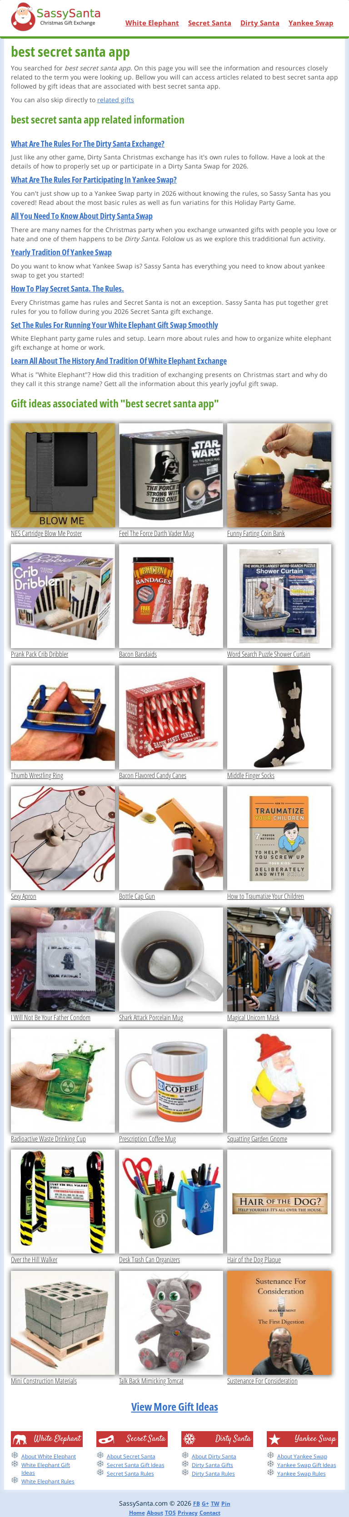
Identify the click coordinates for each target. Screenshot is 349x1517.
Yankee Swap (311, 22)
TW (215, 1503)
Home (137, 1513)
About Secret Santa (131, 1456)
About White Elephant (48, 1456)
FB (196, 1503)
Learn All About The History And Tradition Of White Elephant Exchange (119, 360)
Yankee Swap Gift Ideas (306, 1465)
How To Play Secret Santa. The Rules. (67, 288)
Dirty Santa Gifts (212, 1465)
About (155, 1513)
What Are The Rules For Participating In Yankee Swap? (94, 179)
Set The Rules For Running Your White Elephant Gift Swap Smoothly (114, 324)
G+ (205, 1503)
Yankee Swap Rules (301, 1473)
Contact (209, 1513)
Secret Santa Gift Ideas (136, 1465)
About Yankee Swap (302, 1456)
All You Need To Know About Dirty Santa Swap (82, 215)
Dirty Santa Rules (213, 1473)
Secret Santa (209, 22)
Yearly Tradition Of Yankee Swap (61, 252)
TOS (170, 1513)
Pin (225, 1503)
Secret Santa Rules (130, 1473)
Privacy (188, 1513)
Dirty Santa (259, 22)
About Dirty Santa (214, 1456)
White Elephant (152, 22)
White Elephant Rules (48, 1481)
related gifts (115, 99)
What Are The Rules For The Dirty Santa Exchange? (88, 143)
